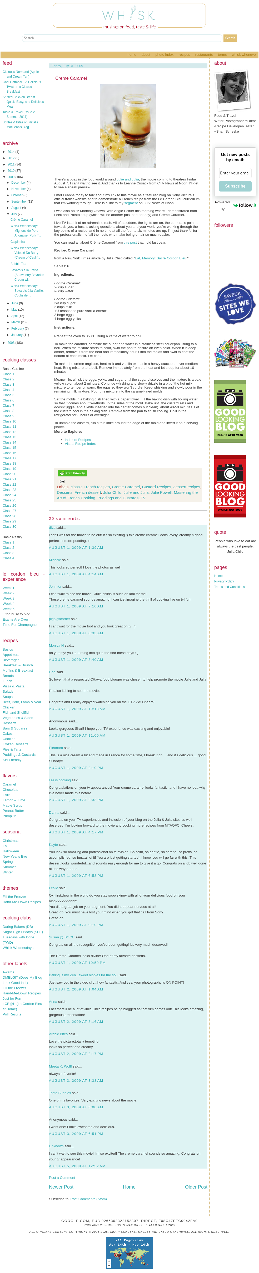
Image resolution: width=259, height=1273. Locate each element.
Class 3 (8, 384)
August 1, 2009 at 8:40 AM (76, 660)
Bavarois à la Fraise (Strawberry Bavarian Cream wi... (27, 274)
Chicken (9, 707)
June (15, 303)
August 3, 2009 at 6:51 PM (76, 1134)
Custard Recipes (156, 487)
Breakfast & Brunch (18, 665)
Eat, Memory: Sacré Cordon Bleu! (161, 258)
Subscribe (235, 186)
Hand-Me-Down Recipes (22, 902)
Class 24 (9, 495)
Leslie (53, 888)
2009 (12, 177)
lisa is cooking (60, 780)
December (19, 182)
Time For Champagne (20, 625)
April (14, 316)
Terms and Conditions (229, 587)
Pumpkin (9, 816)
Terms (222, 55)
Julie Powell (161, 492)
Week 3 (8, 598)
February (18, 328)
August (16, 208)
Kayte (53, 845)
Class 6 (8, 400)
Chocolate (10, 790)
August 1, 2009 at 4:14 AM (76, 574)
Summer (9, 867)
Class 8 (8, 411)
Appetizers (11, 655)
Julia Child (112, 492)
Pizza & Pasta (13, 686)
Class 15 (9, 448)
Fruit (6, 795)
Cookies (9, 739)
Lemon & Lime (14, 800)
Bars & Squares (15, 728)
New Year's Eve (15, 856)
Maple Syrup (12, 805)
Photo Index (164, 55)
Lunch (7, 681)
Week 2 (8, 593)
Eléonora (56, 748)
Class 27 (9, 511)
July (14, 214)
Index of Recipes (78, 440)
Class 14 (9, 442)
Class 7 (8, 405)
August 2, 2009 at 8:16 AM (76, 1022)
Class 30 (9, 527)
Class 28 (9, 516)
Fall (5, 846)
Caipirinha (18, 242)
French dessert (88, 492)
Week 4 (8, 604)
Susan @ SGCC (61, 937)
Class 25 (9, 500)
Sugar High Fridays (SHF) (23, 932)
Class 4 (8, 390)
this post (130, 242)
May (14, 309)
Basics (8, 649)
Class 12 (9, 432)
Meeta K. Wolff (60, 1066)
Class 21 (9, 479)
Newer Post (61, 1187)
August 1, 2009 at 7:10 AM (76, 606)
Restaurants (204, 55)
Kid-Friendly (12, 760)
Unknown (56, 1146)
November (19, 189)
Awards (8, 972)
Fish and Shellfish (16, 713)
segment (131, 203)
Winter (8, 872)
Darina (54, 812)
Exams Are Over (15, 619)
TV (143, 498)
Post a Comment (62, 1178)
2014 (12, 152)
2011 (12, 164)
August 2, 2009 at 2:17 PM (76, 1054)
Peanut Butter (13, 811)
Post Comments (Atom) (89, 1199)
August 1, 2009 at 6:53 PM (76, 876)
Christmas (10, 841)
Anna (53, 1002)
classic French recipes (90, 487)
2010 (12, 171)
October (17, 195)
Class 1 (8, 374)
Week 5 (8, 609)
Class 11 (9, 427)
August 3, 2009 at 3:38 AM (76, 1081)
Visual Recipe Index (80, 444)
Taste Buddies (60, 1093)
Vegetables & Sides (18, 718)
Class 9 (8, 416)
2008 (12, 343)
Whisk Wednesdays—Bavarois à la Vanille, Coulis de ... (27, 290)
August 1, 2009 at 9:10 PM (76, 925)
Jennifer (55, 586)
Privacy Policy (224, 581)
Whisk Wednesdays (18, 948)
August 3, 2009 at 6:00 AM (76, 1107)
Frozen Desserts (15, 744)
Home (131, 55)
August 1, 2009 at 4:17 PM (76, 832)
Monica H (56, 645)
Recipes (184, 55)
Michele (55, 560)
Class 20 (9, 474)
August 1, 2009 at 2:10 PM (76, 768)
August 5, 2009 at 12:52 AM (77, 1166)
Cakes (8, 734)
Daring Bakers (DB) (18, 927)
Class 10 (9, 421)
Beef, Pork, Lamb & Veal (22, 702)
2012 (12, 158)
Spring (8, 862)
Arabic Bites (58, 1034)
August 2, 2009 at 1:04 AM (76, 989)
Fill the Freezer (14, 897)
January (17, 335)
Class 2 (8, 379)
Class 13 (9, 437)
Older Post (196, 1187)
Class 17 (9, 458)
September (19, 201)
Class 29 (9, 521)
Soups (8, 697)
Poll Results (12, 1014)
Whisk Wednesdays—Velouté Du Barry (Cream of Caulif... (26, 252)
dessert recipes (186, 487)
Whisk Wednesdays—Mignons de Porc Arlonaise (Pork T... (26, 230)
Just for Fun (12, 998)
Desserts (10, 723)
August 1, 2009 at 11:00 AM (77, 735)
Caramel (9, 784)
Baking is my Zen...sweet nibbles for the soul (83, 975)
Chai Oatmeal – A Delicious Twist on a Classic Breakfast (22, 86)
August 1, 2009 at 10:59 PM (77, 963)
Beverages (11, 660)
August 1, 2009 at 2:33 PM (76, 800)
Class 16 (9, 453)
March (16, 322)
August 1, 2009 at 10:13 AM (77, 709)
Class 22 (9, 484)
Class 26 (9, 505)
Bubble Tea (18, 264)
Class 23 (9, 490)
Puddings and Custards (117, 498)
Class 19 (9, 469)
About (145, 55)
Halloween (11, 851)
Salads (8, 691)
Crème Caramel (22, 220)
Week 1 (8, 588)
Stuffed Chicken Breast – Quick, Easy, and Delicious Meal (23, 101)
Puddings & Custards (19, 755)
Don (52, 672)
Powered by (235, 205)
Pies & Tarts (12, 749)
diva (52, 528)
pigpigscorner (59, 619)
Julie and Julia (128, 179)
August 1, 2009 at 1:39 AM (76, 548)
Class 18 (9, 463)
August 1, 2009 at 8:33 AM (76, 633)
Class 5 (8, 395)
